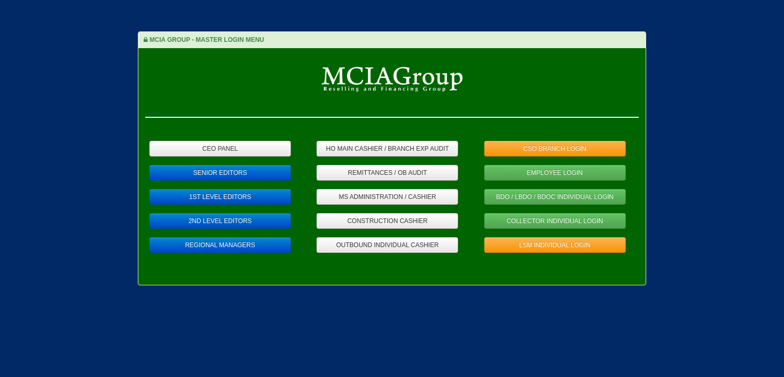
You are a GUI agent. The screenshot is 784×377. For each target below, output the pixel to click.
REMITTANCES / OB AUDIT (387, 172)
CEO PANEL (220, 148)
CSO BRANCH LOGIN (554, 148)
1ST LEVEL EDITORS (220, 197)
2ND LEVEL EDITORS (220, 221)
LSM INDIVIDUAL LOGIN (555, 245)
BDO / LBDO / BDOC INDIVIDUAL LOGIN (555, 197)
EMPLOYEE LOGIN (555, 172)
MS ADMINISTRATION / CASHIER (387, 197)
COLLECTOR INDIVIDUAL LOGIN (555, 221)
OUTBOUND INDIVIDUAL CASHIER (387, 245)
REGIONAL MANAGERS (220, 245)
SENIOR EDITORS (220, 172)
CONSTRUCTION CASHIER (387, 221)
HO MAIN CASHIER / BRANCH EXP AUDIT (387, 148)
